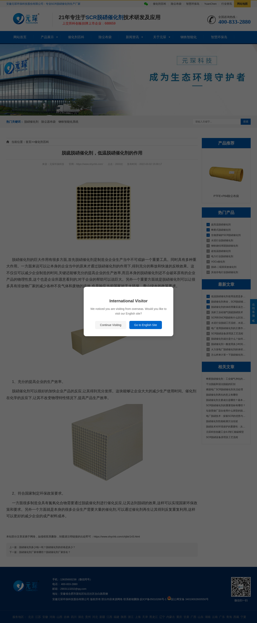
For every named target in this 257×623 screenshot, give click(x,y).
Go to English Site (145, 325)
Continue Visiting (110, 325)
